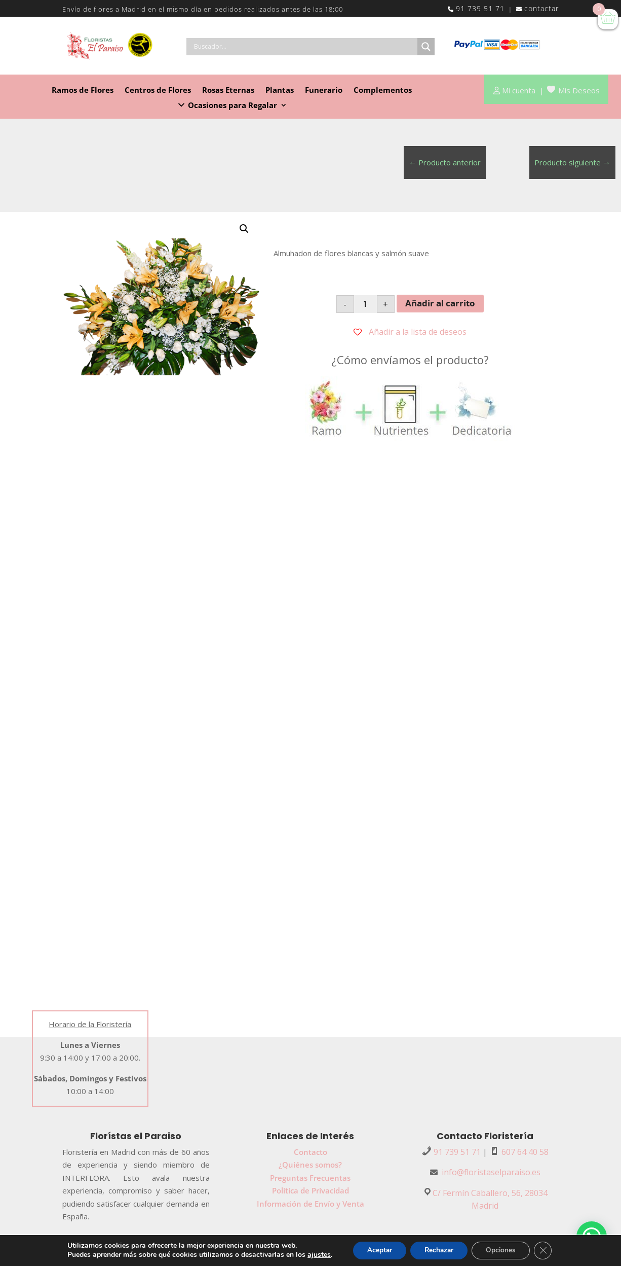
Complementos (383, 90)
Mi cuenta (518, 90)
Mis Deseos (579, 90)
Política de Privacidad (310, 1190)
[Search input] (304, 46)
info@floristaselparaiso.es (491, 1172)
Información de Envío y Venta (310, 1204)
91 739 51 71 (480, 8)
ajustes (314, 1254)
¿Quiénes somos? (310, 1164)
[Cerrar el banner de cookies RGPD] (547, 1250)
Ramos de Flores (82, 90)
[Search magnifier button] (426, 46)
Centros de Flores (158, 90)
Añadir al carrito (440, 303)
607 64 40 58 (525, 1151)
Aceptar (376, 1250)
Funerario (323, 90)
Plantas (279, 90)
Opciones (503, 1250)
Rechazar (438, 1250)
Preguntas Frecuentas (310, 1178)
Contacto (310, 1152)
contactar (541, 8)
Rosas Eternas (228, 90)
